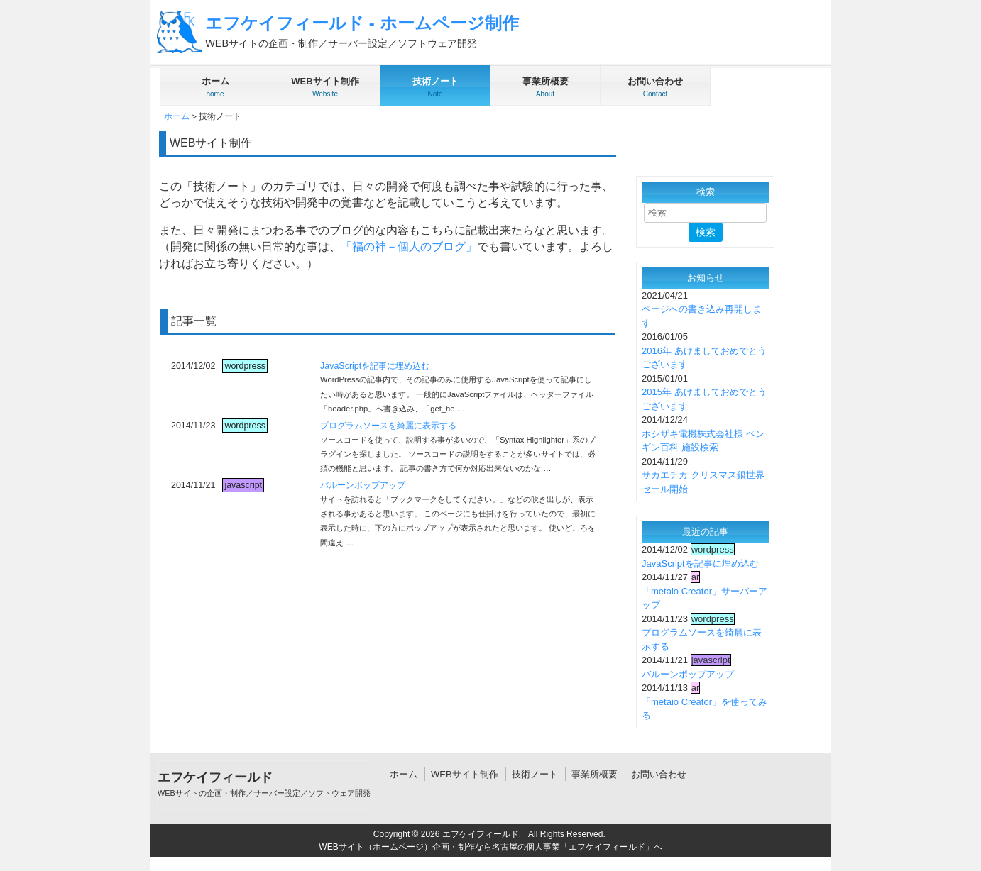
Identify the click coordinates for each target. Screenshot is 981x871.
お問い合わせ (658, 774)
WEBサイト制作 (464, 774)
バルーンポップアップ (362, 485)
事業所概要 (594, 774)
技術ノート (535, 774)
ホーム (177, 116)
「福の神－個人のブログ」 (409, 246)
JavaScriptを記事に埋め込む (374, 366)
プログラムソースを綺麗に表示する (388, 426)
